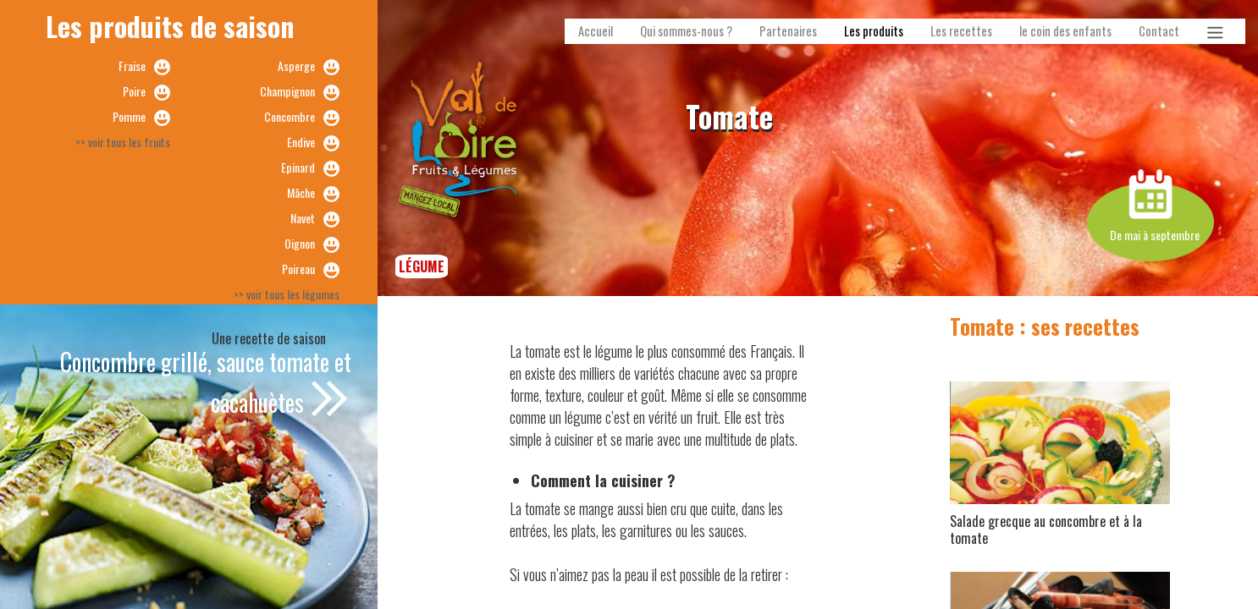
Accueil (595, 31)
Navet (302, 218)
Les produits (873, 31)
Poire (134, 91)
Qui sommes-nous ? (686, 31)
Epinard (298, 167)
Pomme (129, 116)
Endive (301, 142)
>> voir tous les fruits (122, 142)
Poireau (298, 268)
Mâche (301, 192)
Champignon (287, 91)
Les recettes (961, 31)
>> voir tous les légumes (286, 294)
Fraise (132, 65)
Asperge (296, 65)
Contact (1159, 31)
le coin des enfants (1065, 31)
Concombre (289, 116)
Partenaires (788, 31)
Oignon (299, 243)
